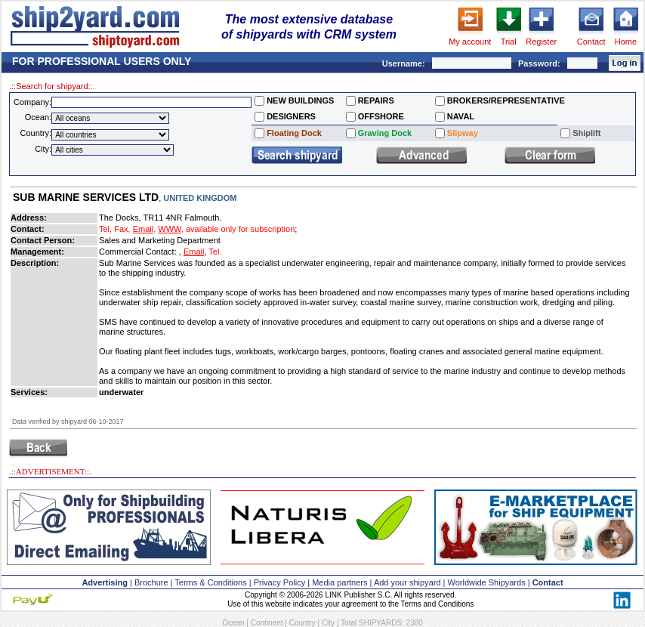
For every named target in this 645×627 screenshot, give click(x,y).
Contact (591, 41)
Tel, (105, 228)
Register (541, 41)
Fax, (122, 228)
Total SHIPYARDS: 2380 (382, 623)
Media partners (339, 582)
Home (626, 41)
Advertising (105, 582)
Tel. (214, 251)
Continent (267, 623)
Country (302, 623)
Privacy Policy (279, 582)
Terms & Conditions (210, 582)
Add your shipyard (407, 582)
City (328, 623)
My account (470, 41)
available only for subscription (240, 228)
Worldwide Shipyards (487, 582)
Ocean (233, 623)
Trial (509, 41)
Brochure (151, 582)
